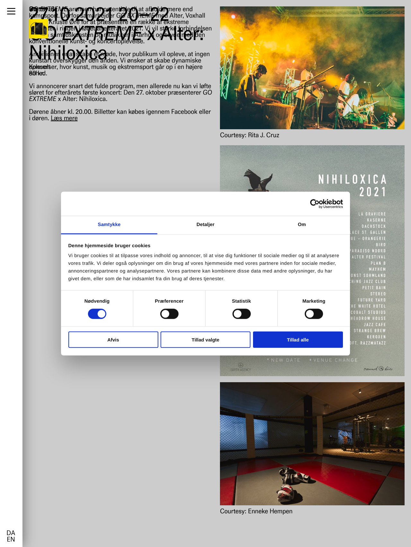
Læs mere (64, 118)
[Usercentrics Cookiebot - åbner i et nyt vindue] (315, 203)
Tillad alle (298, 339)
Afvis (113, 339)
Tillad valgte (205, 339)
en (11, 540)
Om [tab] (302, 224)
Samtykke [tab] (109, 224)
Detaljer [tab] (205, 224)
